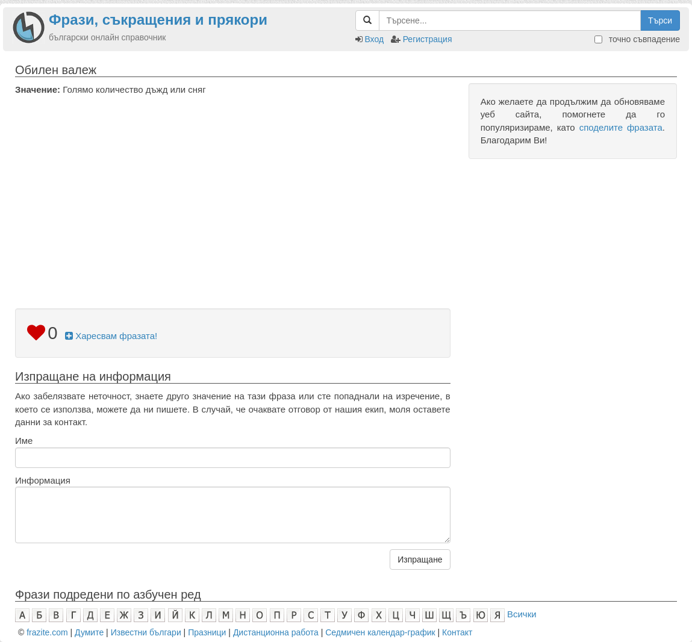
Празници (207, 632)
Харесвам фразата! (111, 336)
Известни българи (146, 632)
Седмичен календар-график (380, 632)
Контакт (457, 632)
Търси (660, 20)
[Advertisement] (232, 186)
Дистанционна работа (276, 632)
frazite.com (46, 632)
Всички (522, 614)
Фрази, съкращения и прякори (158, 19)
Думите (89, 632)
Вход (374, 39)
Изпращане (419, 559)
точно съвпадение (637, 39)
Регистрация (427, 39)
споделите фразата (620, 127)
